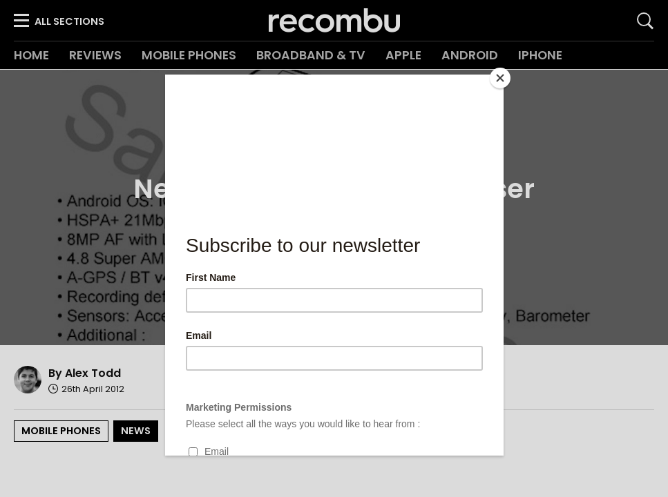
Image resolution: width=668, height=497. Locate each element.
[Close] (500, 78)
